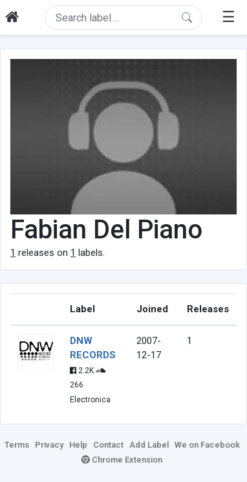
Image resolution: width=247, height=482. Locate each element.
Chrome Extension (121, 460)
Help (78, 445)
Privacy (49, 445)
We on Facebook (207, 445)
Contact (108, 445)
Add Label (149, 445)
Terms (17, 445)
